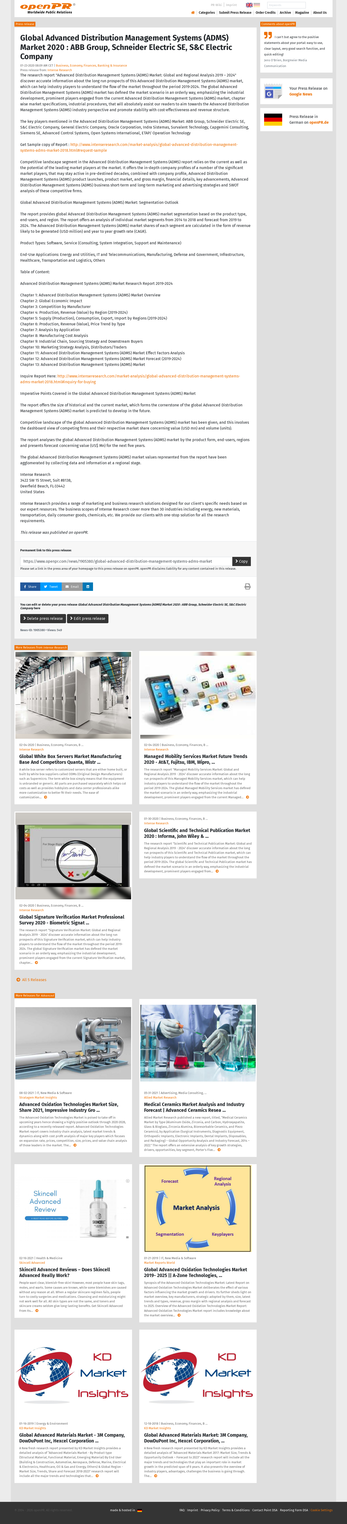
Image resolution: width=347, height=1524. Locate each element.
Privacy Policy (210, 1510)
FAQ (182, 1510)
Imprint (231, 5)
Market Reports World (159, 1262)
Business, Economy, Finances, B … (60, 745)
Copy (241, 561)
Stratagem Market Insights (38, 1097)
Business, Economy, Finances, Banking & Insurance (91, 65)
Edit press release (87, 618)
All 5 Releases (30, 979)
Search (316, 5)
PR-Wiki (216, 5)
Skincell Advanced (32, 1262)
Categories (207, 13)
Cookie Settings (322, 1510)
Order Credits (266, 13)
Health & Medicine (49, 1258)
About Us (320, 13)
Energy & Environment (52, 1423)
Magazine (302, 13)
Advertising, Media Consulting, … (184, 1093)
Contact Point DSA (264, 1510)
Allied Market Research (160, 1097)
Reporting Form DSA (294, 1510)
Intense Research (59, 70)
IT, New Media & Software (54, 1093)
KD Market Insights (32, 1428)
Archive (285, 13)
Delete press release (43, 618)
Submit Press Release (235, 13)
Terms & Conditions (236, 1510)
